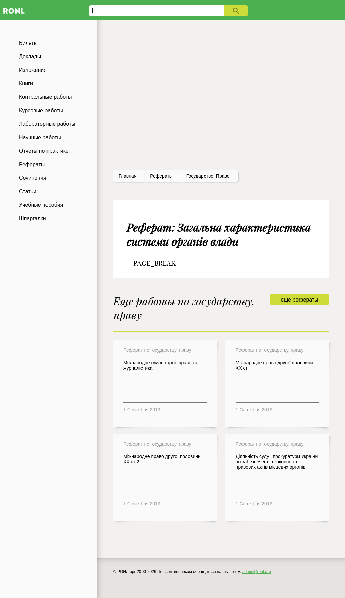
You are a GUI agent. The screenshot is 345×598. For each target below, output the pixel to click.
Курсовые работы (41, 110)
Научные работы (40, 137)
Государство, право (208, 176)
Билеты (28, 43)
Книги (26, 83)
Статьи (27, 191)
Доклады (30, 56)
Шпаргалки (32, 218)
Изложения (33, 70)
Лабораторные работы (47, 124)
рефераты (161, 176)
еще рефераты (299, 300)
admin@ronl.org (256, 571)
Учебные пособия (41, 205)
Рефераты (32, 164)
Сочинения (32, 178)
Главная (127, 176)
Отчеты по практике (44, 151)
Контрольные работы (45, 97)
